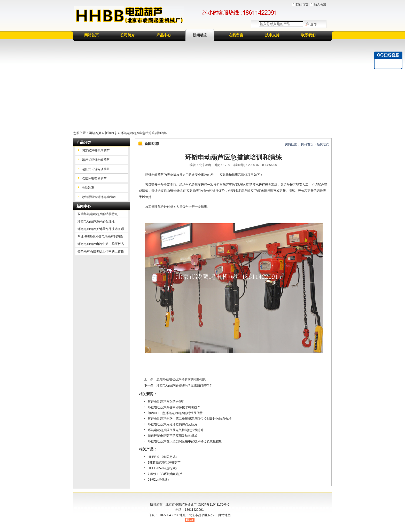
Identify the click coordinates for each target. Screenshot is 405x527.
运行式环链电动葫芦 (96, 160)
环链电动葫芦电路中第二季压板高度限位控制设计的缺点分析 (189, 419)
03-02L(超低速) (158, 479)
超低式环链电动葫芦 (96, 169)
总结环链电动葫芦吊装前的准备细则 (181, 379)
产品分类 (83, 142)
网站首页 (302, 4)
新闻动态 (200, 35)
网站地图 (224, 515)
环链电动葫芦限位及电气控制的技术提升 (176, 430)
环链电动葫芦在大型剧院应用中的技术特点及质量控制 (185, 441)
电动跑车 (88, 188)
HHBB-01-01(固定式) (162, 457)
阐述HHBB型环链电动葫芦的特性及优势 (175, 413)
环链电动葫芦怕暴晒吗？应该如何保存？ (184, 385)
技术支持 (272, 35)
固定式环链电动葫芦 (96, 150)
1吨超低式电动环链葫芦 (164, 462)
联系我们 (308, 35)
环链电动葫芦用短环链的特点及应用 (172, 424)
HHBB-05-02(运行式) (162, 468)
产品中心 (164, 35)
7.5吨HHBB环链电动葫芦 (165, 474)
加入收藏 (320, 4)
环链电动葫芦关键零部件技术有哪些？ (174, 407)
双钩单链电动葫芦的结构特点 (97, 214)
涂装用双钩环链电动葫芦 (99, 197)
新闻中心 (83, 206)
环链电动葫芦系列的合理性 (166, 402)
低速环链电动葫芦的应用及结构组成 (172, 436)
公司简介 (127, 35)
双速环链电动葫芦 (94, 178)
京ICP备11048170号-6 (213, 504)
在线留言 (236, 35)
